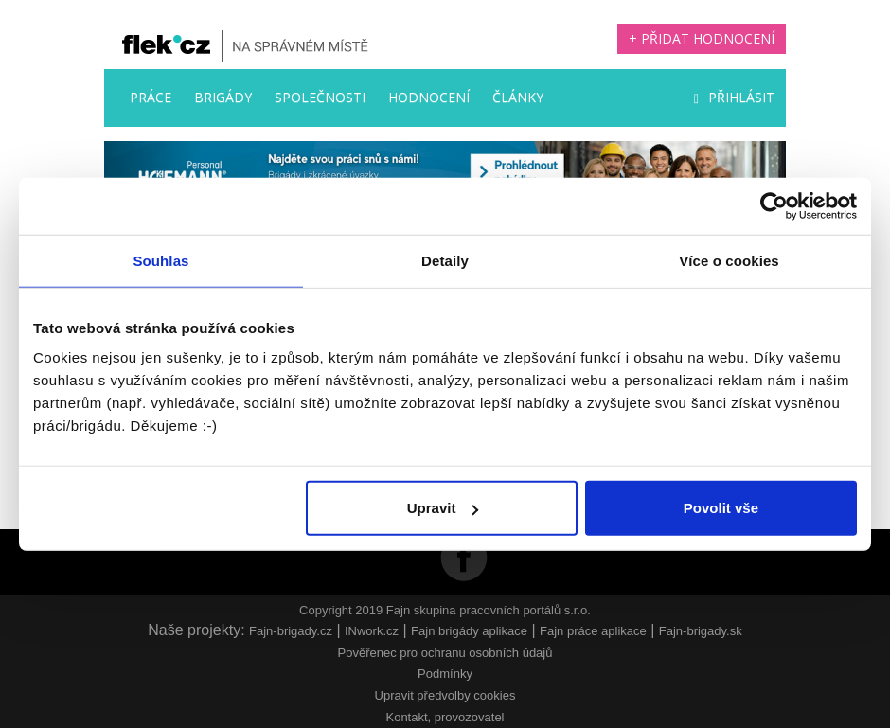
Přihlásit (734, 97)
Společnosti (320, 97)
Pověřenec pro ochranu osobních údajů (445, 653)
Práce (150, 97)
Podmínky (445, 673)
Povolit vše (721, 508)
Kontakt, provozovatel (444, 717)
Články (517, 97)
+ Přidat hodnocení (701, 38)
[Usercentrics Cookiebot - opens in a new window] (774, 205)
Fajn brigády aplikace (469, 631)
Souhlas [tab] (160, 260)
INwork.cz (372, 631)
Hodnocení (429, 97)
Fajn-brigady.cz (290, 631)
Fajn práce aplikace (593, 631)
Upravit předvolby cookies (445, 695)
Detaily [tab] (445, 260)
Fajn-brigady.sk (700, 631)
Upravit (443, 508)
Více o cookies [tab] (729, 260)
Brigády (223, 97)
